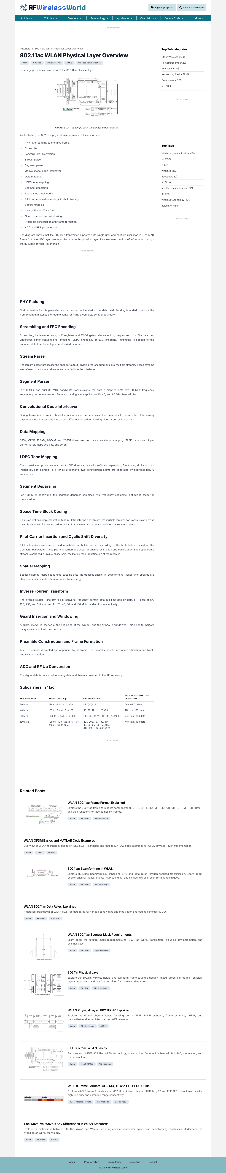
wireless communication (89, 63)
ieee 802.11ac (87, 1064)
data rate (55, 918)
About (72, 1162)
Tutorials (25, 48)
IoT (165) (166, 85)
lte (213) (165, 194)
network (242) (169, 176)
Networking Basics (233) (175, 74)
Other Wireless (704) (173, 56)
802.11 (103, 1026)
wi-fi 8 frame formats (80, 1102)
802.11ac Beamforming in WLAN (90, 869)
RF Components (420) (173, 62)
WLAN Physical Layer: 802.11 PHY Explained (99, 1010)
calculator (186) (170, 205)
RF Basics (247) (170, 68)
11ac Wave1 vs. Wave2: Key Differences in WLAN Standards (66, 1124)
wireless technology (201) (175, 199)
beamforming (101, 884)
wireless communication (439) (178, 153)
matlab (51, 852)
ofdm (39, 852)
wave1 (54, 1139)
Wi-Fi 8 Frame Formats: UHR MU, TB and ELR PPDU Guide (109, 1086)
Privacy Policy (91, 1162)
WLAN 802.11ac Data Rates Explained (50, 906)
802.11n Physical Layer (84, 972)
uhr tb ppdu (120, 1102)
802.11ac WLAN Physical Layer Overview (59, 48)
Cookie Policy (114, 1162)
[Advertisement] (113, 36)
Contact (153, 1162)
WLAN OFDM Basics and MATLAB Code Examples (59, 840)
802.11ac (37, 63)
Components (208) (171, 80)
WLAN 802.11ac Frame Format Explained (96, 803)
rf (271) (165, 164)
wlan (24, 63)
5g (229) (166, 182)
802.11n (84, 988)
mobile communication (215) (177, 188)
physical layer (54, 63)
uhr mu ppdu (103, 1102)
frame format (101, 818)
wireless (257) (169, 170)
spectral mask (101, 950)
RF (53, 7)
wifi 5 (69, 63)
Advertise (135, 1162)
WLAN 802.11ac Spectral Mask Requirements (100, 934)
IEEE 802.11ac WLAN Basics (87, 1048)
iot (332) (166, 159)
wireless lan (105, 1064)
